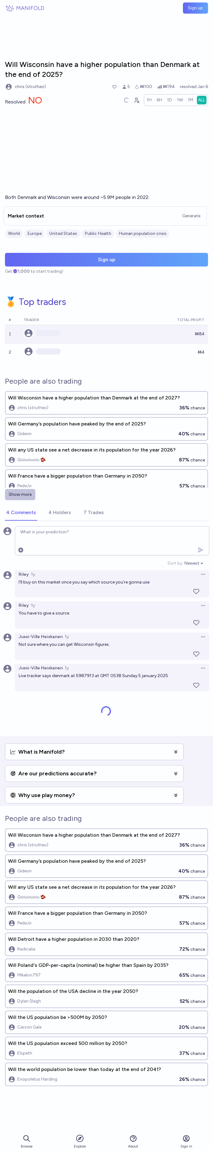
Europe (34, 233)
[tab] (21, 513)
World (14, 233)
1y (33, 574)
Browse (27, 1141)
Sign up (195, 8)
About (133, 1141)
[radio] (149, 100)
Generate (191, 215)
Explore (80, 1141)
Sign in (186, 1141)
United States (63, 233)
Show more (20, 494)
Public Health (98, 233)
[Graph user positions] (136, 100)
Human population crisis (142, 233)
